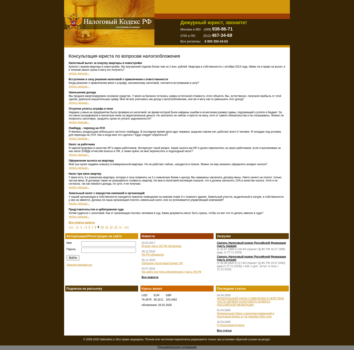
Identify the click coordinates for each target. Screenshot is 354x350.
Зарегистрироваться (79, 264)
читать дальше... (79, 73)
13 (115, 227)
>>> (126, 227)
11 (106, 227)
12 (111, 227)
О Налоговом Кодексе (231, 325)
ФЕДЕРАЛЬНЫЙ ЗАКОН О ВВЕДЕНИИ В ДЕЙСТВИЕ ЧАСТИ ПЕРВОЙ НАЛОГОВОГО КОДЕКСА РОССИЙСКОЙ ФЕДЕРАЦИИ (250, 301)
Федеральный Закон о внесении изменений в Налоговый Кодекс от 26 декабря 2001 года (245, 315)
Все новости (150, 277)
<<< (71, 227)
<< (77, 227)
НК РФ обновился (153, 254)
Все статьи (224, 330)
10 (102, 227)
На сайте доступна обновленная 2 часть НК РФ (171, 271)
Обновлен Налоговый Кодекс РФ (162, 263)
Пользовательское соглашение (177, 347)
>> (120, 227)
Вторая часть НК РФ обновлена (161, 246)
